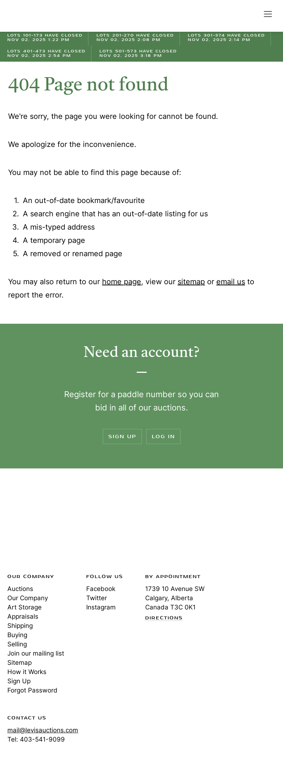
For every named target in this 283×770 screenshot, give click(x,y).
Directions (164, 618)
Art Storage (24, 607)
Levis (31, 523)
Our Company (27, 598)
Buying (17, 635)
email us (230, 281)
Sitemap (19, 662)
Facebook (100, 588)
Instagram (101, 607)
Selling (17, 644)
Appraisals (22, 616)
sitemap (191, 281)
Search (252, 14)
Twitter (96, 598)
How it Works (26, 672)
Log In (163, 436)
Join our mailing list (35, 653)
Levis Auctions (33, 15)
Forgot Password (32, 690)
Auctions (20, 588)
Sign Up (122, 436)
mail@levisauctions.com (42, 730)
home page (121, 281)
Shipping (20, 625)
